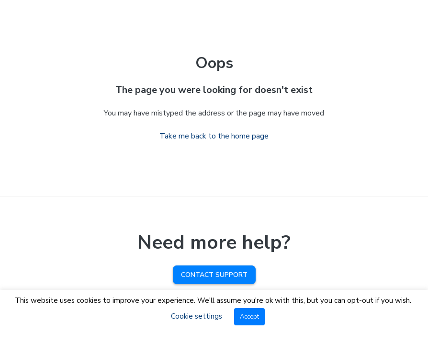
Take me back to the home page (214, 136)
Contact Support (214, 274)
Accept (249, 316)
